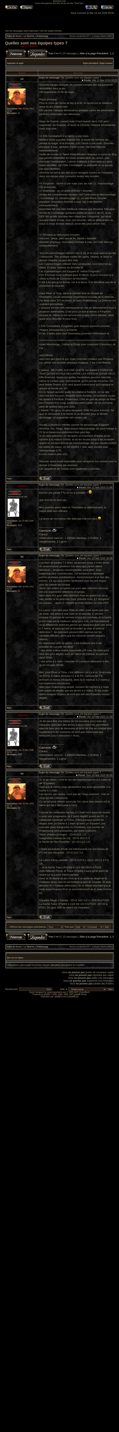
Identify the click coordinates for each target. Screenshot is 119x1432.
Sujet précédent (90, 63)
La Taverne (29, 36)
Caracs (43, 534)
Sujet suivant (106, 63)
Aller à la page (88, 53)
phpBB (47, 994)
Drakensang (42, 36)
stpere (23, 46)
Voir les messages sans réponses (21, 31)
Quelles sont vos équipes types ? (36, 43)
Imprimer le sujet (15, 63)
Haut (9, 479)
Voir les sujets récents (51, 31)
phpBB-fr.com (61, 996)
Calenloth (33, 46)
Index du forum (14, 36)
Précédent (102, 53)
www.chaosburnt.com (56, 992)
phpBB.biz (74, 996)
